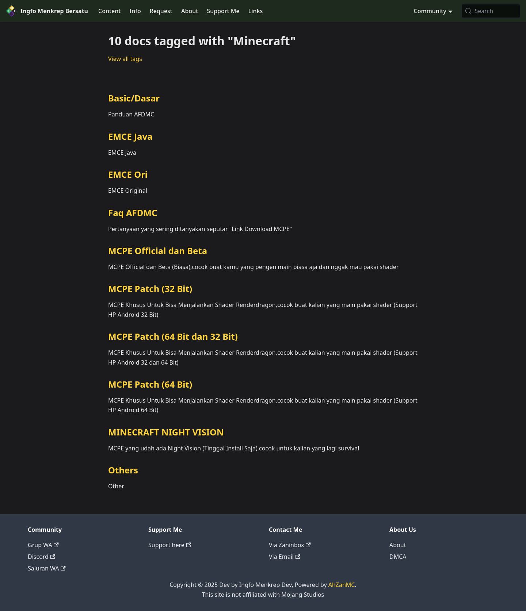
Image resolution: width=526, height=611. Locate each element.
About (189, 11)
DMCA (398, 557)
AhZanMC (341, 585)
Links (255, 11)
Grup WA (43, 545)
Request (161, 11)
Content (109, 11)
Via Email (284, 557)
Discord (41, 557)
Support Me (223, 11)
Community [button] (430, 11)
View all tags (125, 59)
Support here (169, 545)
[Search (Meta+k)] (490, 11)
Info (135, 11)
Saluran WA (47, 568)
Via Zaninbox (290, 545)
